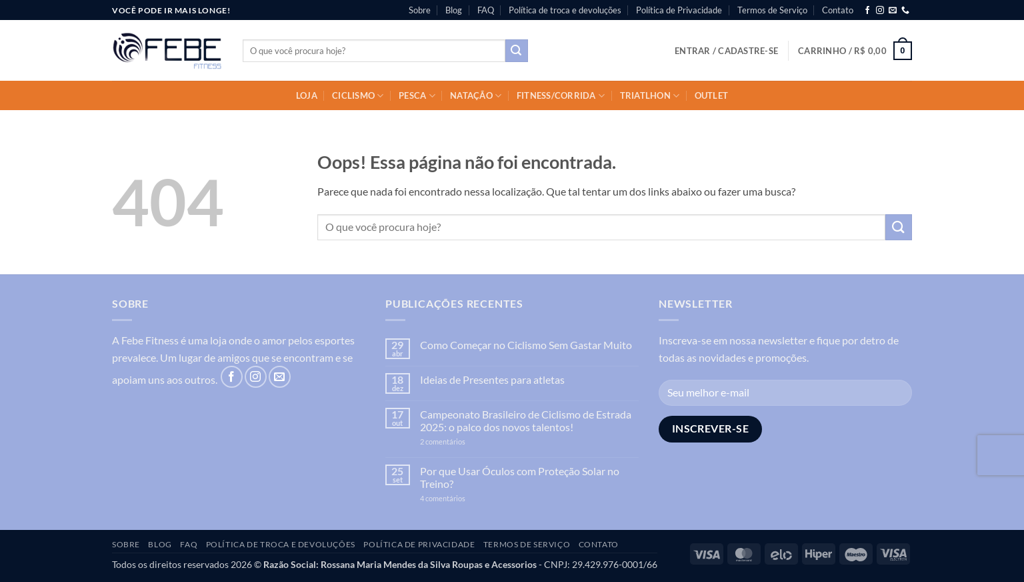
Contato (837, 10)
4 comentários (457, 498)
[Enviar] (516, 50)
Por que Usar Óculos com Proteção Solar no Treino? (519, 477)
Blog (453, 10)
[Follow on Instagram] (880, 10)
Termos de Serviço (772, 10)
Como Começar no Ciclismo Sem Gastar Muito (526, 344)
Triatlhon (650, 95)
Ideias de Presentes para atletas (492, 379)
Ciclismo (358, 95)
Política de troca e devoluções (565, 10)
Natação (475, 95)
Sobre (420, 10)
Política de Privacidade (679, 10)
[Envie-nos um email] (893, 10)
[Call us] (905, 10)
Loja (306, 95)
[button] (726, 50)
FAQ (485, 10)
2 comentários (463, 441)
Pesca (417, 95)
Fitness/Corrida (561, 95)
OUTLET (712, 95)
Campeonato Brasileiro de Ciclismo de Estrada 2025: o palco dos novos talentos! (525, 420)
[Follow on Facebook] (867, 10)
